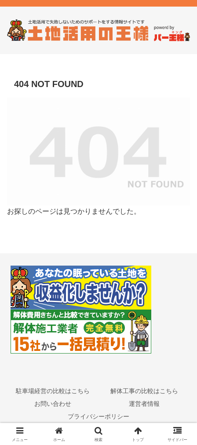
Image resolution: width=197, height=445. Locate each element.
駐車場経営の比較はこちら (53, 390)
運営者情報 (144, 403)
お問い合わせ (52, 403)
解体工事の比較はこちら (144, 390)
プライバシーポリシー (98, 416)
